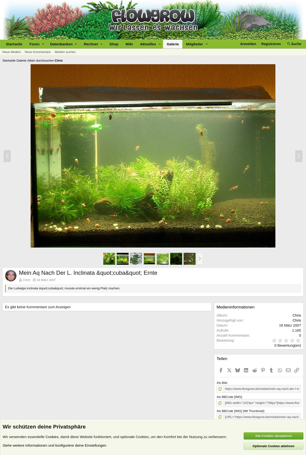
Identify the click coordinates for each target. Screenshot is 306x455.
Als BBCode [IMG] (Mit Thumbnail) (240, 411)
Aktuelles (148, 44)
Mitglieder (194, 44)
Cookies (51, 436)
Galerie (173, 44)
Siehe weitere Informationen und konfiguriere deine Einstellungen (54, 445)
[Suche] (294, 44)
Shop (114, 44)
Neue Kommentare (38, 52)
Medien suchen (65, 52)
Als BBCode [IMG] (229, 397)
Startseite (14, 44)
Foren (34, 44)
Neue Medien (11, 52)
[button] (43, 44)
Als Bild (222, 383)
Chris (26, 280)
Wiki (129, 44)
